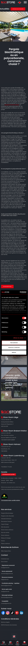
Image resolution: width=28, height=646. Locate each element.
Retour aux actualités (18, 9)
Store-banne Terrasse (6, 521)
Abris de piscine (5, 527)
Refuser (14, 352)
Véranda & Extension (6, 518)
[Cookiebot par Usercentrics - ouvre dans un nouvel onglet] (20, 292)
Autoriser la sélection (14, 347)
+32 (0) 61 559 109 (6, 458)
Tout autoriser (14, 342)
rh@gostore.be (4, 579)
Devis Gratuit (4, 561)
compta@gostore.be (6, 603)
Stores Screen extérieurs (7, 529)
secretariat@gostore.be (7, 573)
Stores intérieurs (5, 535)
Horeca (3, 540)
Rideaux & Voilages (6, 538)
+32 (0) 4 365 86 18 (6, 419)
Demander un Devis (3, 643)
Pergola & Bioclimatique (7, 513)
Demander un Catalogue (17, 643)
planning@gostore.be (6, 585)
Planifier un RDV (10, 643)
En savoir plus (7, 286)
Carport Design (5, 524)
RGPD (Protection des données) (9, 625)
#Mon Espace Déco (6, 551)
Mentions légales (5, 622)
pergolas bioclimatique (12, 105)
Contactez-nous (24, 643)
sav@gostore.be (5, 591)
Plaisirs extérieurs (5, 543)
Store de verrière (5, 532)
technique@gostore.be (6, 597)
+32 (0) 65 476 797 (6, 446)
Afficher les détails (18, 338)
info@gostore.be (5, 567)
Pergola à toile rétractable (7, 516)
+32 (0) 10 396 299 (6, 433)
